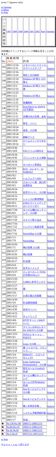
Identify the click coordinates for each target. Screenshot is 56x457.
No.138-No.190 (14, 423)
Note (43, 31)
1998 (14, 31)
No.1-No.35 (12, 434)
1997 (9, 31)
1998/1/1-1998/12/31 (32, 430)
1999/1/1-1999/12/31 (32, 427)
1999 (20, 31)
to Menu (5, 10)
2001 (31, 31)
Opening (50, 31)
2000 (26, 31)
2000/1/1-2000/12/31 (32, 423)
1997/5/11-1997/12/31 (33, 434)
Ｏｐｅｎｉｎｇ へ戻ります (15, 444)
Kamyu (50, 61)
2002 (37, 31)
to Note (4, 12)
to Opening (6, 7)
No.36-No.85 (13, 430)
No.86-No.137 (13, 427)
